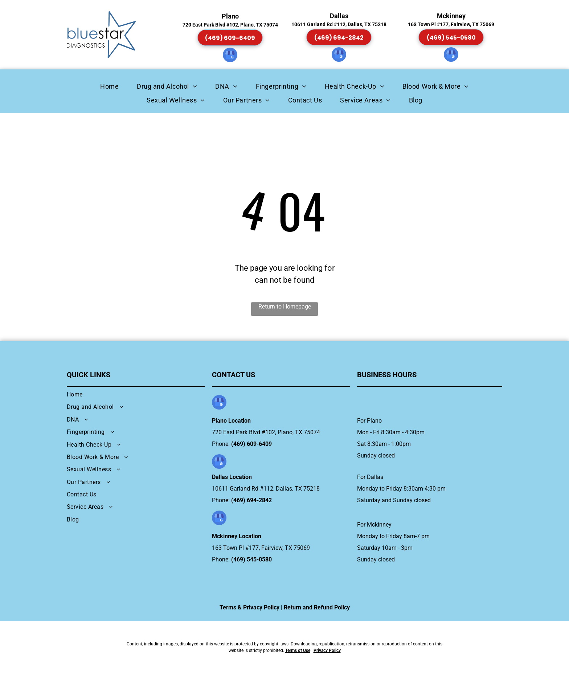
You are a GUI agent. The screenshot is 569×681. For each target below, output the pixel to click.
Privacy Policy (327, 650)
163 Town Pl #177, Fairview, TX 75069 (261, 547)
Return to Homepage (284, 306)
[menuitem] (109, 86)
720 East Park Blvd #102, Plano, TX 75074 (266, 432)
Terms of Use (297, 650)
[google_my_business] (230, 56)
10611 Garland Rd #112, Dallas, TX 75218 (266, 488)
